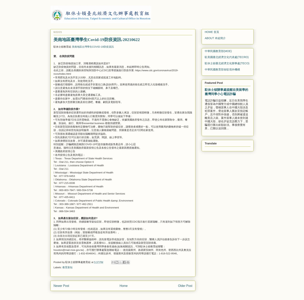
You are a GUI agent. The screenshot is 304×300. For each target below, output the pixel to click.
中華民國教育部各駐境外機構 (222, 69)
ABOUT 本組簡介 (215, 38)
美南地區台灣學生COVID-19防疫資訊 (93, 46)
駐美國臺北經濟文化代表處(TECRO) (227, 57)
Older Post (185, 285)
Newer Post (61, 285)
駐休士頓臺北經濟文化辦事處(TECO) (227, 63)
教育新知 (67, 267)
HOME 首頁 (212, 31)
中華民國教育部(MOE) (218, 51)
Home (124, 285)
